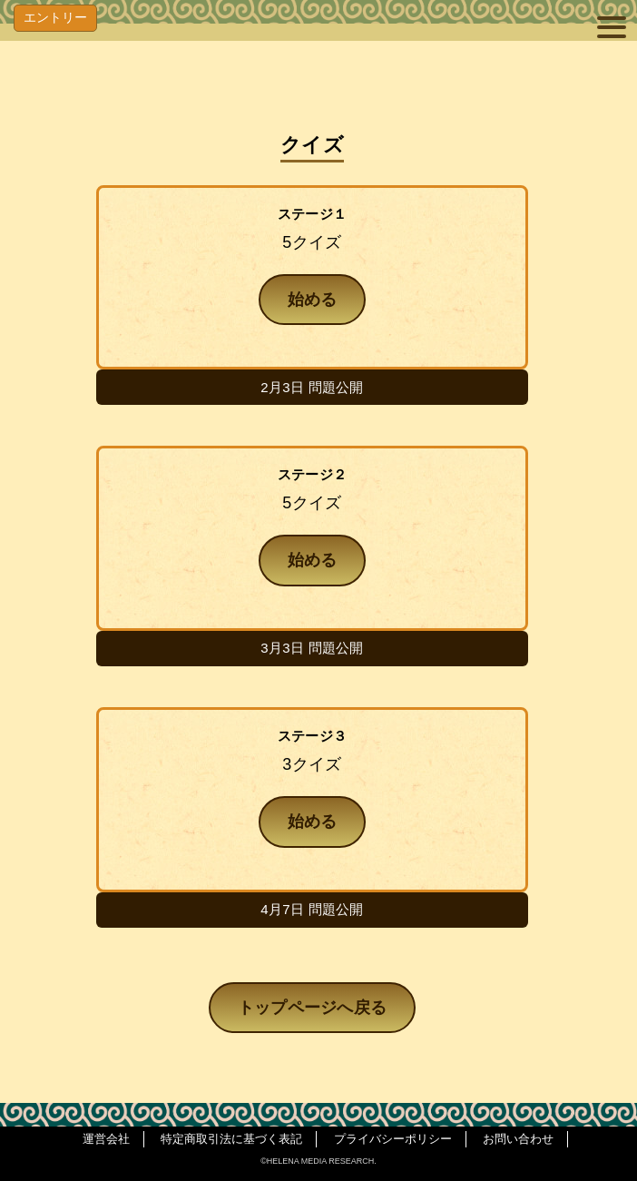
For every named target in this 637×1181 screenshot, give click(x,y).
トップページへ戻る (312, 1008)
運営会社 (106, 1139)
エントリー (55, 17)
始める (313, 299)
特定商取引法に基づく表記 (231, 1139)
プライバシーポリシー (393, 1139)
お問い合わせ (518, 1139)
